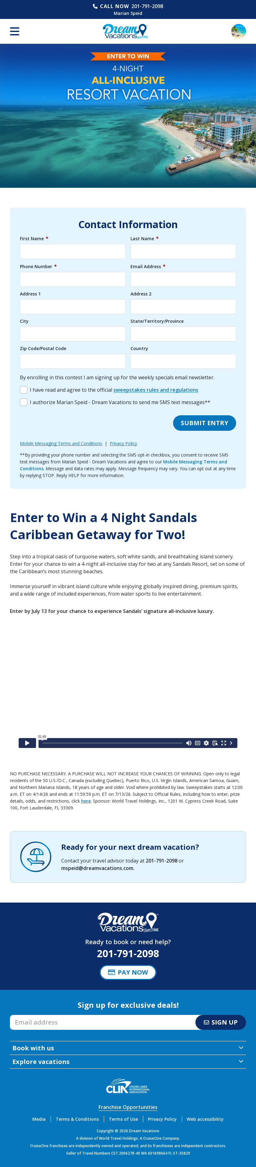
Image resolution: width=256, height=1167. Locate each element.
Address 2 (140, 294)
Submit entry (204, 423)
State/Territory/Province (157, 321)
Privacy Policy (123, 443)
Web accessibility (205, 1119)
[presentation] (67, 423)
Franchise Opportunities (128, 1107)
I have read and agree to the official (114, 389)
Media (39, 1119)
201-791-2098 (147, 6)
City (24, 321)
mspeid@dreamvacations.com (97, 868)
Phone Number (38, 266)
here (86, 801)
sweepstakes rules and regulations (155, 389)
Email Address (148, 266)
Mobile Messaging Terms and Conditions (61, 443)
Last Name (144, 238)
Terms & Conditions (77, 1119)
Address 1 (30, 294)
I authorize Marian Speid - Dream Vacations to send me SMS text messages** (120, 402)
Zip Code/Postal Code (43, 348)
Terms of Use (123, 1119)
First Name (34, 238)
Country (139, 348)
